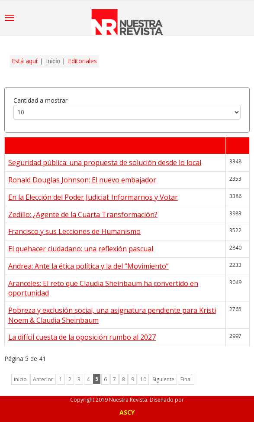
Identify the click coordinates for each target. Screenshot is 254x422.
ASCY (127, 412)
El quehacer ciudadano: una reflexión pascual (80, 248)
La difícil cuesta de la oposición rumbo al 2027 (82, 337)
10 (143, 379)
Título (18, 145)
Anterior (43, 379)
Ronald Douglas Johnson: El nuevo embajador (82, 180)
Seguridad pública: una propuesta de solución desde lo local (104, 162)
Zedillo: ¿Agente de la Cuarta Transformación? (83, 214)
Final (186, 379)
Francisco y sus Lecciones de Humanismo (74, 231)
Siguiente (163, 379)
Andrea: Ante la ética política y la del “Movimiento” (88, 266)
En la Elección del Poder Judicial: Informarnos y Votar (93, 197)
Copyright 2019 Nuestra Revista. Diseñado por (127, 399)
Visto (237, 145)
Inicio (53, 61)
